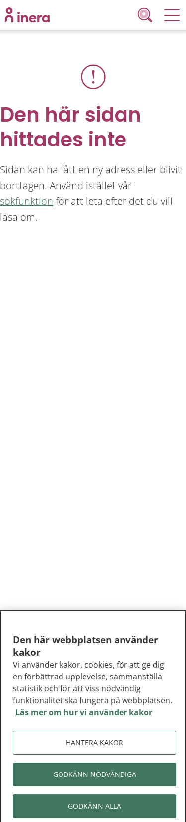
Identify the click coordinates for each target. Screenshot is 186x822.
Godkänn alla (94, 808)
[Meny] (172, 15)
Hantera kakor (94, 744)
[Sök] (146, 14)
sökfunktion (26, 201)
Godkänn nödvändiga (94, 776)
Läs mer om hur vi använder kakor (83, 714)
